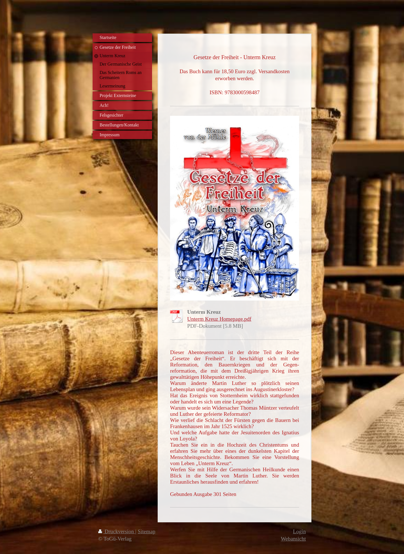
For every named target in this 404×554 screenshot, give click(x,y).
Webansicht (293, 539)
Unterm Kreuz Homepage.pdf (219, 319)
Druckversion (116, 531)
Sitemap (146, 531)
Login (299, 531)
